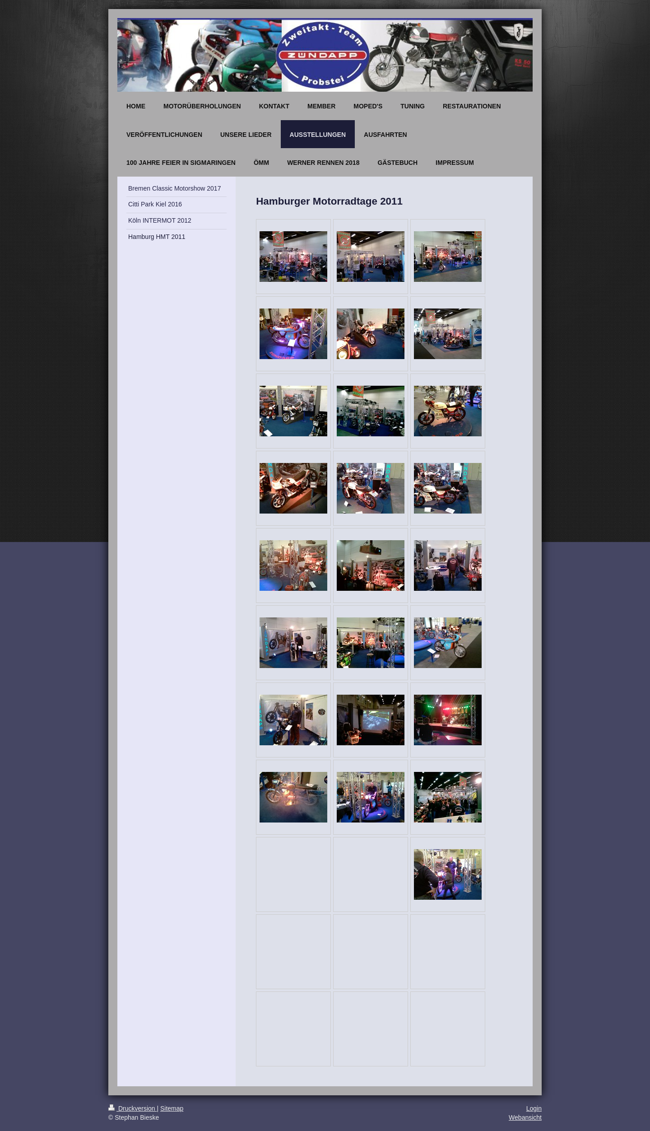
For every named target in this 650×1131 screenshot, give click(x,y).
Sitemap (171, 1108)
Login (534, 1108)
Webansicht (525, 1117)
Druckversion (132, 1108)
